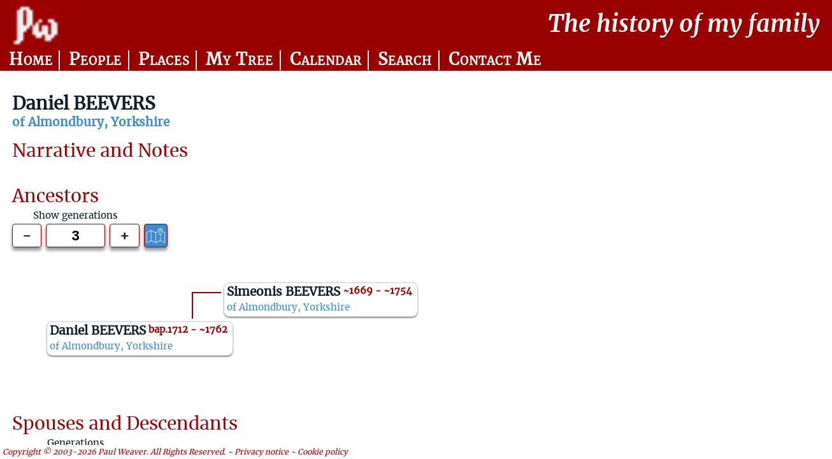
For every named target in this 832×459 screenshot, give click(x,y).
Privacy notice (261, 452)
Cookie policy (323, 452)
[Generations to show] (75, 235)
